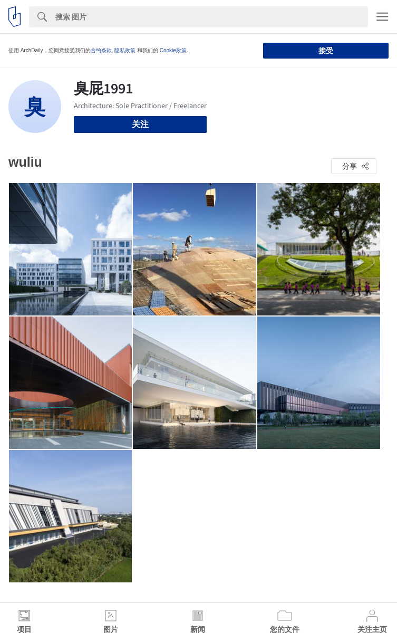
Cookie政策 (173, 50)
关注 (140, 124)
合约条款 (101, 50)
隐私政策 (124, 50)
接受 (325, 50)
